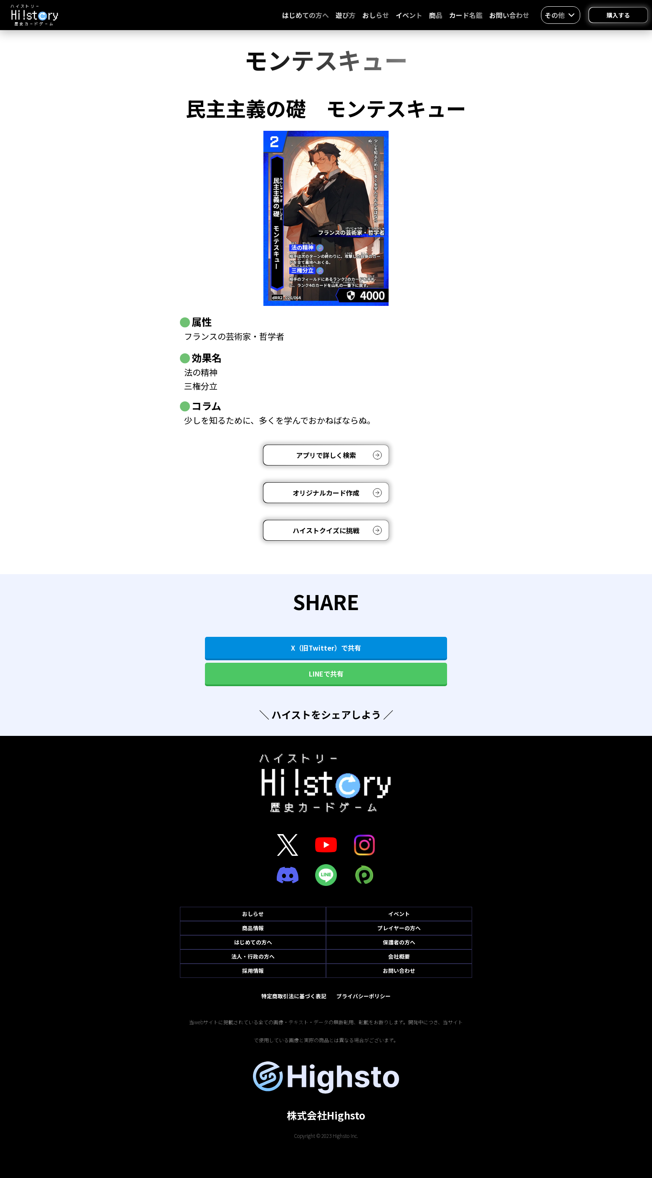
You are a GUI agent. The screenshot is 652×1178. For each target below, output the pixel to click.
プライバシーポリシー (363, 996)
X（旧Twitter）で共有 (326, 648)
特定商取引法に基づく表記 (293, 996)
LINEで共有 (326, 674)
